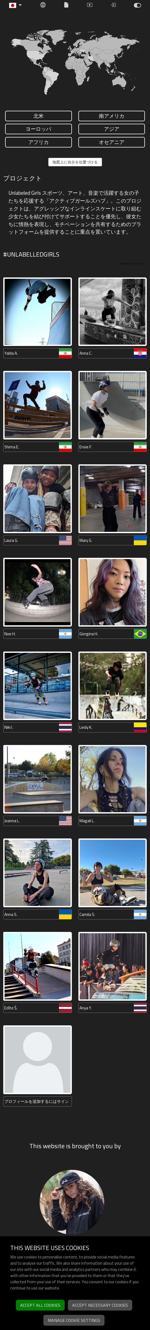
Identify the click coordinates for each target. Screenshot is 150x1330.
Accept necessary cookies (100, 1305)
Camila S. (87, 914)
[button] (15, 5)
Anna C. (85, 353)
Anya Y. (85, 1008)
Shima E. (11, 447)
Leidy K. (85, 727)
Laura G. (11, 540)
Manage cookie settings (74, 1320)
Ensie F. (85, 447)
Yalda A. (11, 353)
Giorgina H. (88, 634)
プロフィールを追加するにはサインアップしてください (36, 1101)
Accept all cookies (40, 1305)
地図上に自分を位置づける (75, 162)
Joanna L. (12, 821)
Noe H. (10, 634)
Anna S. (10, 914)
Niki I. (8, 727)
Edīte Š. (10, 1008)
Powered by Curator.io (132, 263)
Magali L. (87, 821)
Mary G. (85, 540)
